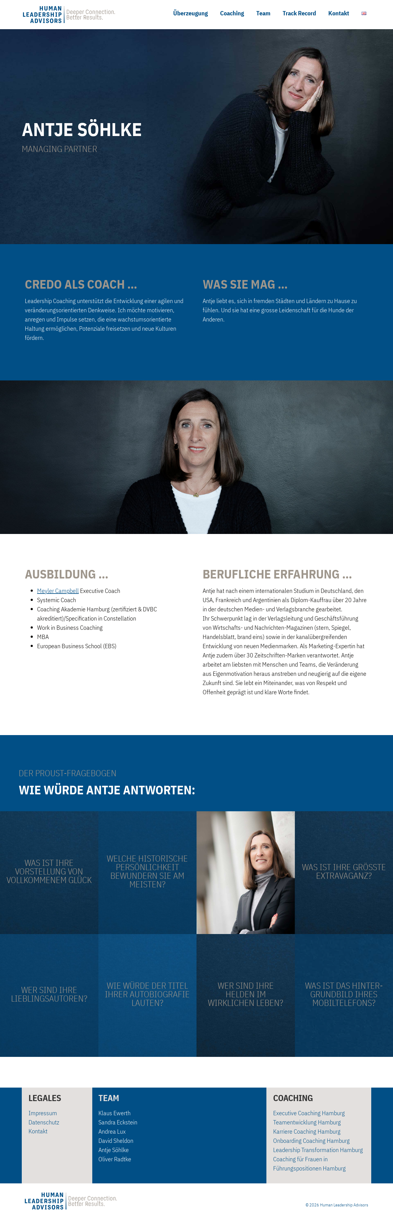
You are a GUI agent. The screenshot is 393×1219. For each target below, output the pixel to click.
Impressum (43, 1113)
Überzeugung (190, 13)
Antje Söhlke (113, 1150)
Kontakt (338, 13)
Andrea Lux (112, 1131)
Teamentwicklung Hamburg (307, 1122)
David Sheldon (115, 1140)
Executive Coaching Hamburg (309, 1113)
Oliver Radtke (114, 1159)
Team (263, 13)
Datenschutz (44, 1122)
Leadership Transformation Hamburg (318, 1150)
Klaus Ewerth (114, 1113)
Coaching (232, 13)
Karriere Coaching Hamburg (307, 1131)
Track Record (299, 13)
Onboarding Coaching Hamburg (311, 1140)
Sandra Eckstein (117, 1122)
